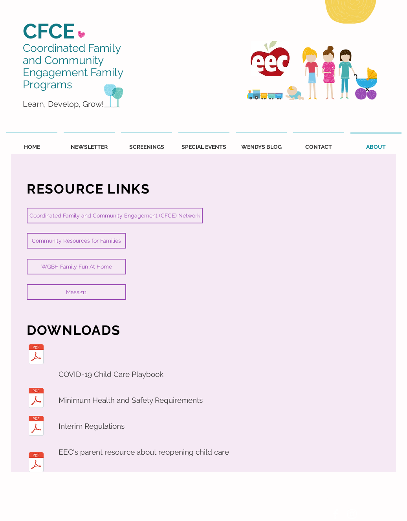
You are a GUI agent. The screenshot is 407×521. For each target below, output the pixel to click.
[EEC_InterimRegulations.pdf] (36, 426)
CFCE (49, 31)
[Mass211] (76, 292)
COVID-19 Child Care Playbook (111, 374)
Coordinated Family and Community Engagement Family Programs (73, 66)
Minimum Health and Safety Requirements (131, 400)
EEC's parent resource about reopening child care (144, 452)
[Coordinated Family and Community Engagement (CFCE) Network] (115, 215)
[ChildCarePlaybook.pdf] (36, 355)
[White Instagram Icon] (352, 514)
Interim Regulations (92, 426)
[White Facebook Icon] (335, 514)
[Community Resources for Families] (76, 241)
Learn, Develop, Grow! (63, 104)
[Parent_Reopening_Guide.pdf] (36, 463)
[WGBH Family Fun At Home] (76, 266)
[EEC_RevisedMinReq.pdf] (36, 399)
